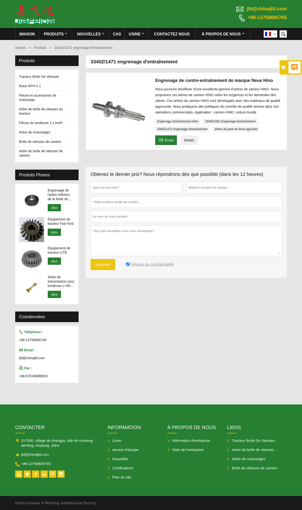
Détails (189, 140)
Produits (40, 48)
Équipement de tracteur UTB (59, 250)
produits (55, 34)
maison (27, 34)
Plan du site (121, 477)
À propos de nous (223, 34)
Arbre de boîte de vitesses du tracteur (262, 450)
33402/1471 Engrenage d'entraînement (182, 129)
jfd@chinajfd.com (267, 8)
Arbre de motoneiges (34, 132)
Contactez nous (172, 34)
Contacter (30, 427)
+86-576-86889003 (33, 376)
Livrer (116, 440)
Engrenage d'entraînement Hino (177, 121)
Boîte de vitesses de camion (40, 142)
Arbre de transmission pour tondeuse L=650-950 (61, 281)
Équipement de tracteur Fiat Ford (61, 221)
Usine (136, 34)
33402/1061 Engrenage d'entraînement (230, 121)
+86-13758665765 (267, 17)
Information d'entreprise (191, 440)
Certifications (122, 468)
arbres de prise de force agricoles (236, 129)
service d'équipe (125, 450)
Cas (117, 34)
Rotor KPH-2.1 (30, 86)
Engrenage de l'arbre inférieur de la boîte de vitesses (59, 194)
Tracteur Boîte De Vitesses (39, 77)
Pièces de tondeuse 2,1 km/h (41, 123)
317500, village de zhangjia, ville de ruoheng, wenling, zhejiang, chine (57, 442)
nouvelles (90, 34)
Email (166, 139)
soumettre (102, 264)
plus (54, 208)
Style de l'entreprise (188, 450)
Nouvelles (120, 459)
